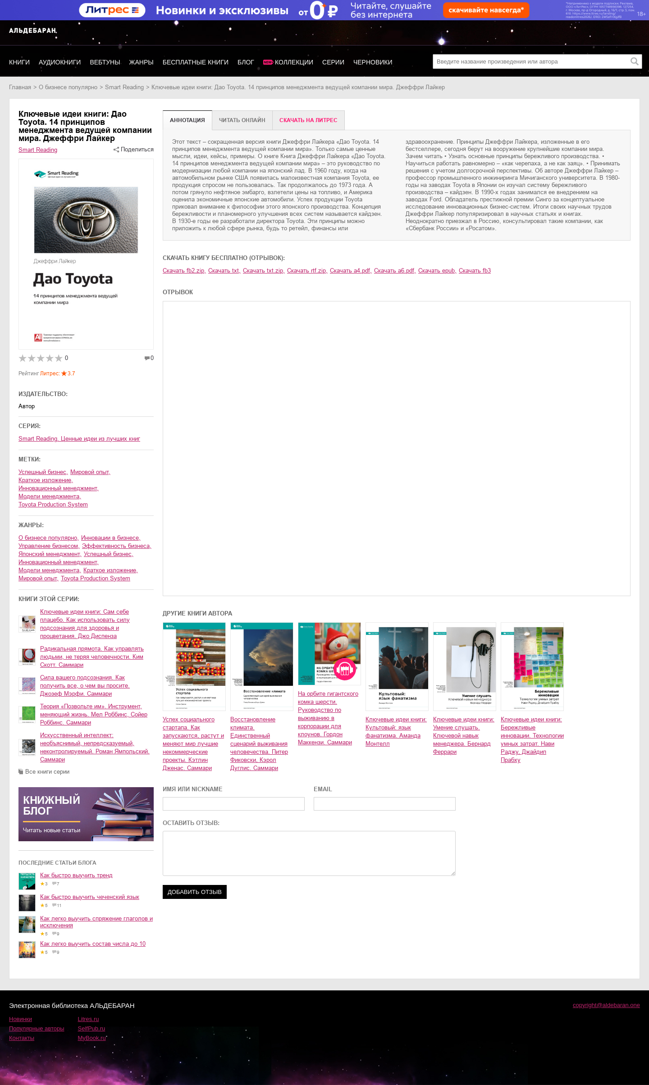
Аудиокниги (60, 62)
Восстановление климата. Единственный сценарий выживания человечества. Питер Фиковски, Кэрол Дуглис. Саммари (259, 743)
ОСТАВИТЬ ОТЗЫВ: (191, 823)
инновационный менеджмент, (58, 488)
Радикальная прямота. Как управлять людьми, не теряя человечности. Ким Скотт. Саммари (92, 656)
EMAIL (323, 789)
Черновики (373, 62)
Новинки (20, 1019)
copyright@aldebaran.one (606, 1005)
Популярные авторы (36, 1028)
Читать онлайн (242, 120)
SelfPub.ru (91, 1028)
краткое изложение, (45, 480)
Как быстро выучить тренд (76, 875)
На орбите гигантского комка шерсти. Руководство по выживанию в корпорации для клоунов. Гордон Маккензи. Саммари (328, 718)
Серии (333, 62)
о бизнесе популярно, (48, 537)
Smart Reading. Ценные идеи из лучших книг (79, 438)
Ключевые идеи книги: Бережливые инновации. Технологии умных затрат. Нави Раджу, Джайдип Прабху (532, 739)
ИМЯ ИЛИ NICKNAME (193, 789)
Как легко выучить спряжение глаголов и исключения (96, 922)
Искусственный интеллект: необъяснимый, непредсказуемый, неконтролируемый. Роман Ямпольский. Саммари (95, 747)
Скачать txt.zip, (264, 270)
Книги (19, 62)
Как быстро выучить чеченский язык (89, 897)
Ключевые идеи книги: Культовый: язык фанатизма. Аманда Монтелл (396, 731)
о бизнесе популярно (68, 87)
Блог (246, 62)
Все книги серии (47, 771)
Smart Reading (124, 87)
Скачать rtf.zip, (307, 270)
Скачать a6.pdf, (395, 270)
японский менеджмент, (50, 554)
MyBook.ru (92, 1038)
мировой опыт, (90, 472)
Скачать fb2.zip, (184, 270)
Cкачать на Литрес (308, 120)
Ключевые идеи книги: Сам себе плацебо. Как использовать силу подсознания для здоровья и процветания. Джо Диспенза (85, 623)
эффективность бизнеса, (116, 545)
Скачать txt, (224, 270)
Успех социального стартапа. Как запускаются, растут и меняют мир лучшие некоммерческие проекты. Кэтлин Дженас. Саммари (193, 743)
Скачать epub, (437, 270)
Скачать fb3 (475, 270)
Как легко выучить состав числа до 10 (93, 943)
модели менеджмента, (49, 496)
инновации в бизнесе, (111, 537)
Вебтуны (105, 62)
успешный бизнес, (43, 472)
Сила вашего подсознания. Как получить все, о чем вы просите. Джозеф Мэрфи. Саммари (85, 685)
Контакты (21, 1038)
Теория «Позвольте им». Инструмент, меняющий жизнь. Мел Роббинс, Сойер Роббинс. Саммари (93, 714)
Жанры (141, 62)
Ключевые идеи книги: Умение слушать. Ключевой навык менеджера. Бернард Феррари (463, 735)
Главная (20, 87)
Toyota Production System (53, 504)
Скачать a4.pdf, (351, 270)
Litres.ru (88, 1019)
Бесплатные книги (196, 62)
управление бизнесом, (49, 545)
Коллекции (294, 62)
